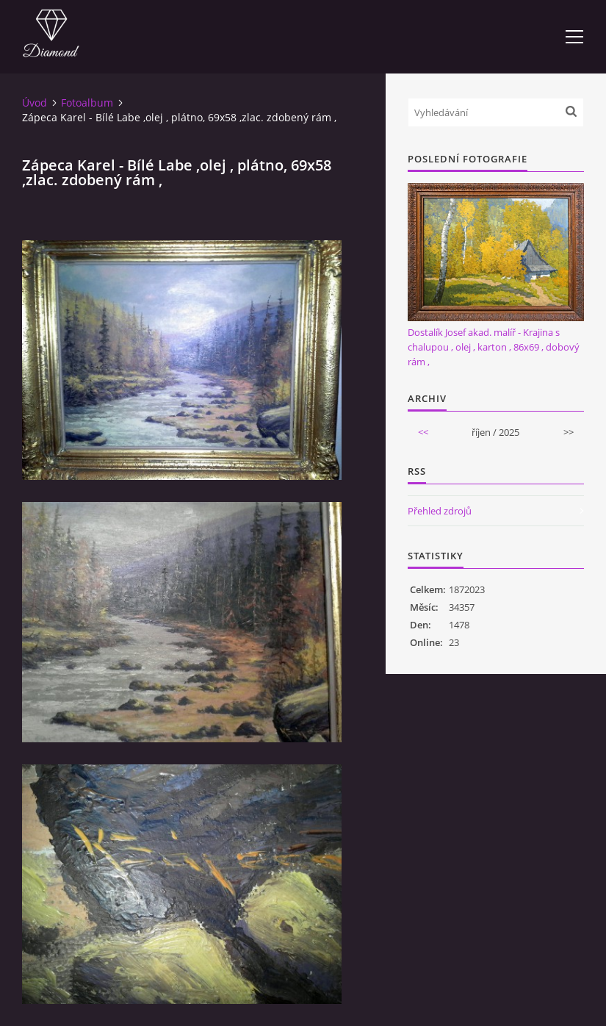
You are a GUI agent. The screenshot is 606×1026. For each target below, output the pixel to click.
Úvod (34, 103)
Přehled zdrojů (440, 510)
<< (423, 432)
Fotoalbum (87, 103)
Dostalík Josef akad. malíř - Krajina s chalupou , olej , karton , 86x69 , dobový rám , (494, 347)
